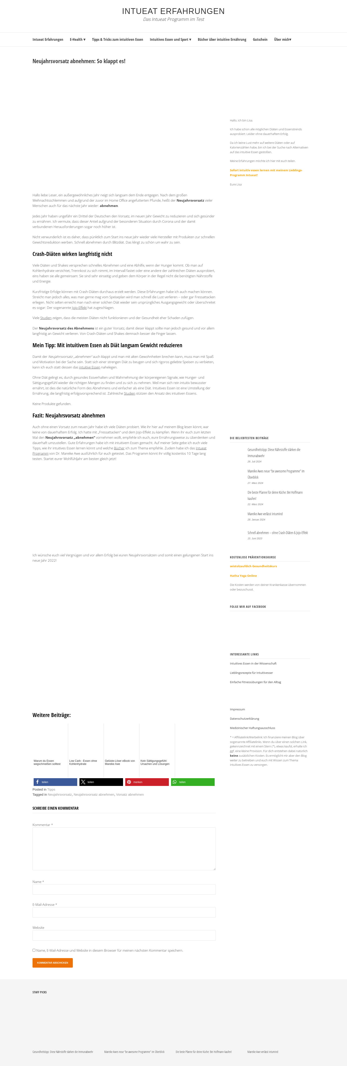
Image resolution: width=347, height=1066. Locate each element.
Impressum (237, 704)
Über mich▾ (282, 39)
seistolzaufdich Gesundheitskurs (253, 561)
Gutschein (260, 39)
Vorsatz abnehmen (130, 794)
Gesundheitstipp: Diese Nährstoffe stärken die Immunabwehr (63, 1052)
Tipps (51, 789)
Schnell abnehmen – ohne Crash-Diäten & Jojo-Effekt (278, 527)
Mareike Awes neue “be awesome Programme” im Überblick (134, 1052)
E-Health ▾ (77, 39)
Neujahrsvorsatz (60, 794)
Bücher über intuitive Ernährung (222, 39)
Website (38, 927)
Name (38, 881)
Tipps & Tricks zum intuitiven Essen (117, 39)
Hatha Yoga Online (243, 571)
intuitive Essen (89, 367)
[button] (55, 782)
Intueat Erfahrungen (173, 11)
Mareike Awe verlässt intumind (265, 509)
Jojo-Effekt (79, 307)
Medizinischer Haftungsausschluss (252, 723)
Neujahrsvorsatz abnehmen (94, 794)
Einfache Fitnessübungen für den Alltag (255, 677)
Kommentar (43, 824)
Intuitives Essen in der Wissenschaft (253, 659)
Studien (46, 318)
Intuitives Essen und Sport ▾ (170, 39)
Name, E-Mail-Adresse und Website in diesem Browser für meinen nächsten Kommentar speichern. (109, 950)
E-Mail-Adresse (45, 904)
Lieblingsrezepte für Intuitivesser (251, 668)
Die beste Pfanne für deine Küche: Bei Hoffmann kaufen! (204, 1052)
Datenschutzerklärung (244, 714)
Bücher (119, 448)
